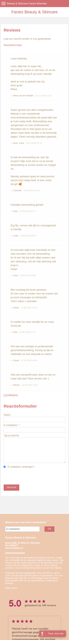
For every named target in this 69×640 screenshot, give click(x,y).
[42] (15, 395)
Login (33, 634)
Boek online (11, 588)
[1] (5, 395)
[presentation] (25, 476)
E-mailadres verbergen (21, 466)
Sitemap (27, 634)
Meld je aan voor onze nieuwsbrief (25, 522)
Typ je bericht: (11, 435)
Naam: (7, 414)
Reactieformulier (13, 45)
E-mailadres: (12, 425)
